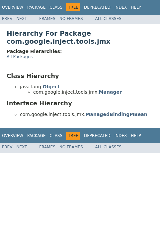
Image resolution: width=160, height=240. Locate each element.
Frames (47, 18)
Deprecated (97, 7)
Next (21, 18)
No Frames (71, 18)
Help (136, 7)
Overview (12, 7)
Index (121, 7)
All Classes (108, 18)
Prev (7, 18)
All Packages (20, 56)
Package (36, 7)
